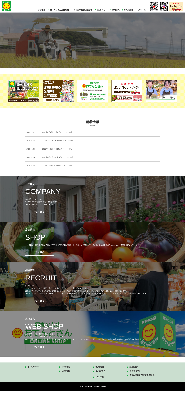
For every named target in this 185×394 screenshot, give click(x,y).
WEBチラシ (102, 10)
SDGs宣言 (128, 10)
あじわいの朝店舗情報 (83, 10)
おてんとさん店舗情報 (59, 10)
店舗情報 (66, 374)
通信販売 (133, 370)
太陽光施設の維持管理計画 (142, 378)
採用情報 (116, 10)
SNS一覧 (141, 10)
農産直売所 (134, 374)
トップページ (34, 370)
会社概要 (41, 10)
